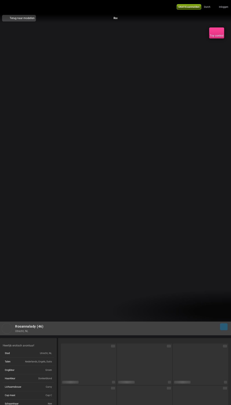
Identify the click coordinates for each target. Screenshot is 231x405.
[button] (209, 7)
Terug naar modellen (19, 18)
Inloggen (223, 6)
